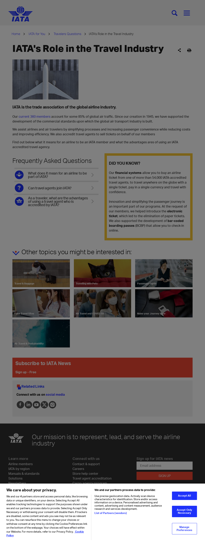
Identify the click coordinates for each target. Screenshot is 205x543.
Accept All (184, 498)
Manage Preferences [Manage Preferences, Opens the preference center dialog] (184, 531)
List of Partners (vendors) (110, 515)
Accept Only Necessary (184, 514)
